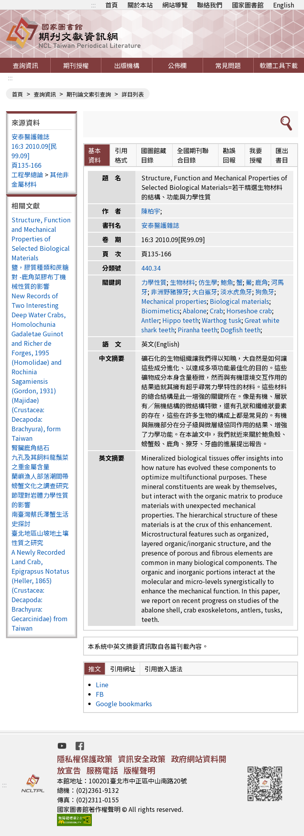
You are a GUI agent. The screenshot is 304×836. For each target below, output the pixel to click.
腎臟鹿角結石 (30, 447)
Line (102, 684)
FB (100, 694)
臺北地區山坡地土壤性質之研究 (39, 537)
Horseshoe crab (249, 310)
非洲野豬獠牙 (170, 291)
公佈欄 (177, 65)
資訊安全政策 (141, 758)
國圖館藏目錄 (153, 155)
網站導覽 (175, 4)
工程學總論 (27, 174)
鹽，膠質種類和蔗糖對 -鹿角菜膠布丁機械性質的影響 (39, 276)
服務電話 (102, 770)
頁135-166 (26, 165)
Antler (150, 320)
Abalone (195, 310)
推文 (94, 668)
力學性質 (154, 282)
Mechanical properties (174, 301)
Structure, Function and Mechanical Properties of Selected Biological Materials (40, 238)
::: (93, 4)
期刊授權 (76, 65)
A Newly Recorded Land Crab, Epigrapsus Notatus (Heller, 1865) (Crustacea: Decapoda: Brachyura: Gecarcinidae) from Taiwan (40, 590)
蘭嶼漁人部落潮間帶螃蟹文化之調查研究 (39, 480)
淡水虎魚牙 (236, 291)
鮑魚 (226, 282)
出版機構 (126, 65)
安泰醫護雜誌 (30, 136)
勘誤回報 (229, 155)
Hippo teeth (180, 320)
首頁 (111, 4)
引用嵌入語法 (163, 668)
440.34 (151, 268)
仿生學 (207, 282)
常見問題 (228, 65)
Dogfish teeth (240, 329)
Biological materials (239, 301)
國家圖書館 (248, 4)
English (283, 4)
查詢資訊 (25, 65)
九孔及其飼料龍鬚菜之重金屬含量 (39, 461)
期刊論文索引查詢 (88, 94)
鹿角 (261, 282)
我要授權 (255, 155)
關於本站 (140, 4)
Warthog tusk (221, 320)
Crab (216, 310)
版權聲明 (139, 770)
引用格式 (121, 155)
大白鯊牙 (204, 291)
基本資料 (94, 155)
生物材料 (182, 282)
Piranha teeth (197, 329)
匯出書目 (282, 155)
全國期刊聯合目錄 (193, 155)
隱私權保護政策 (84, 758)
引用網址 (122, 668)
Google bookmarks (124, 703)
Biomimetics (160, 310)
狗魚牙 (264, 291)
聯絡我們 (209, 4)
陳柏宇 (150, 211)
